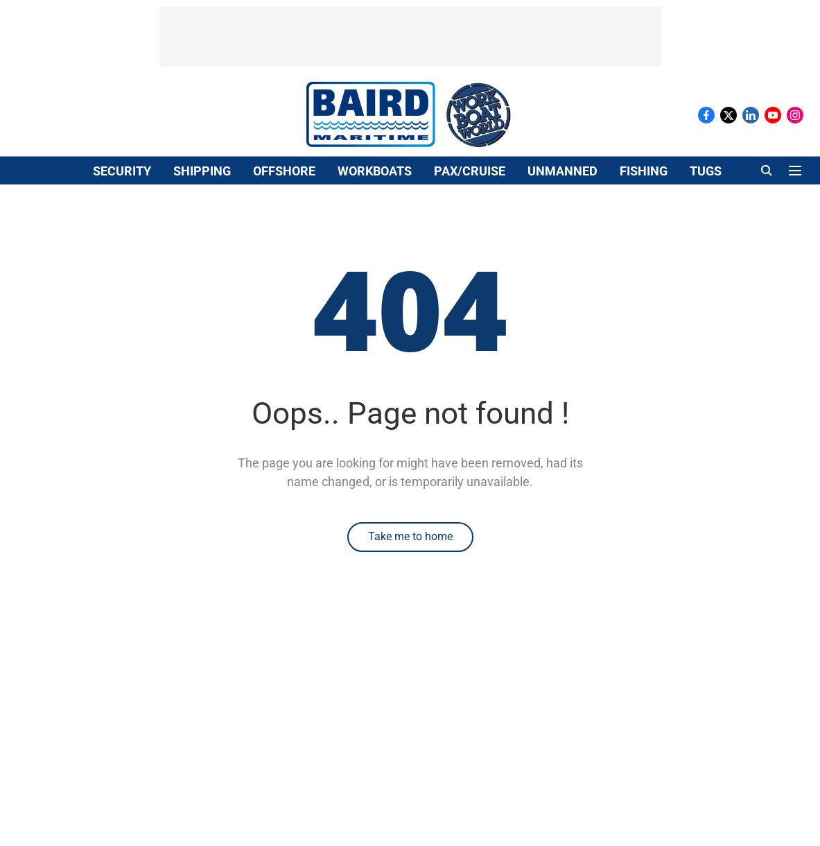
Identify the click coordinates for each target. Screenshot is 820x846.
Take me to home (410, 536)
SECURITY (122, 171)
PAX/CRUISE (469, 171)
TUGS (706, 171)
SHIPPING (202, 171)
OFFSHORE (284, 171)
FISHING (644, 171)
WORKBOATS (375, 171)
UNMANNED (562, 171)
